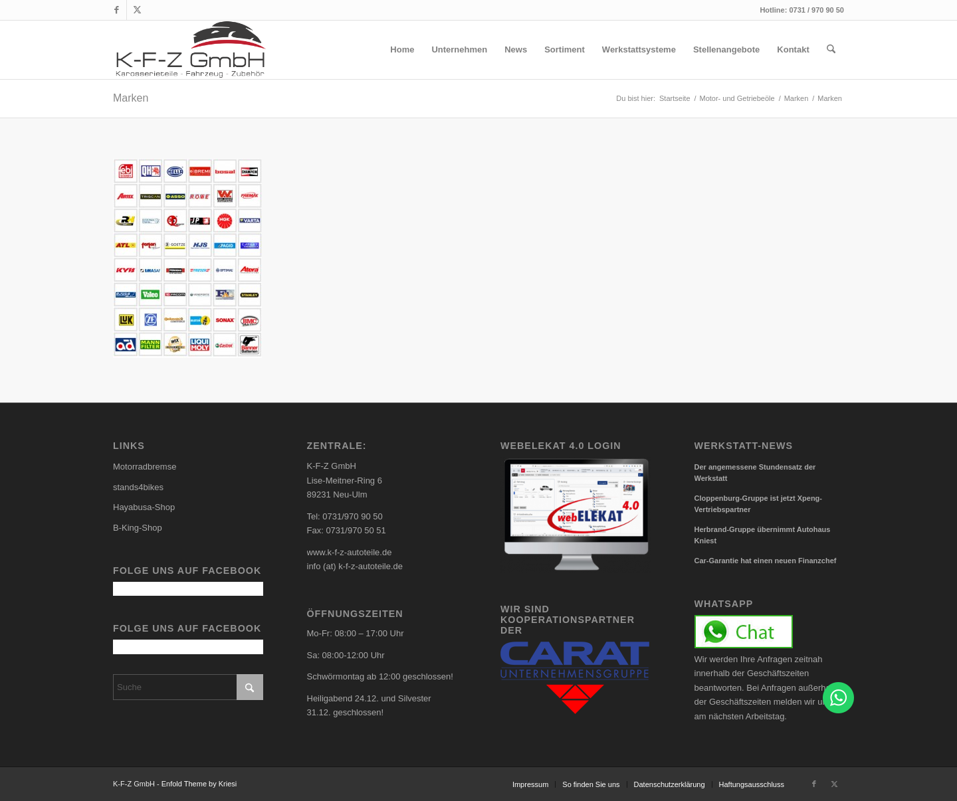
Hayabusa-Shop (144, 507)
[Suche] (831, 50)
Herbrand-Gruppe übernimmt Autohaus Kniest (762, 535)
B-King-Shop (137, 528)
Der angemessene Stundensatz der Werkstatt (755, 472)
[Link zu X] (137, 10)
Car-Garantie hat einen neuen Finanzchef (765, 561)
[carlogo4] (191, 50)
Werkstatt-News (743, 446)
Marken (130, 98)
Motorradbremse (144, 467)
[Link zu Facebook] (116, 10)
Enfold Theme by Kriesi (199, 784)
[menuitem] (402, 50)
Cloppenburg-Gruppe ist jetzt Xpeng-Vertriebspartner (758, 503)
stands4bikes (138, 487)
